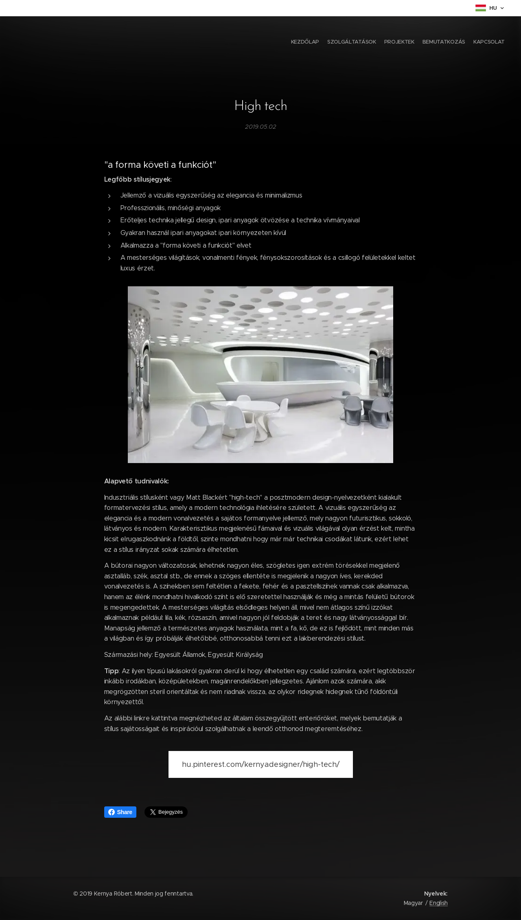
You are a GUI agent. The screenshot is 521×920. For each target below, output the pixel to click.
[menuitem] (473, 43)
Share (120, 812)
